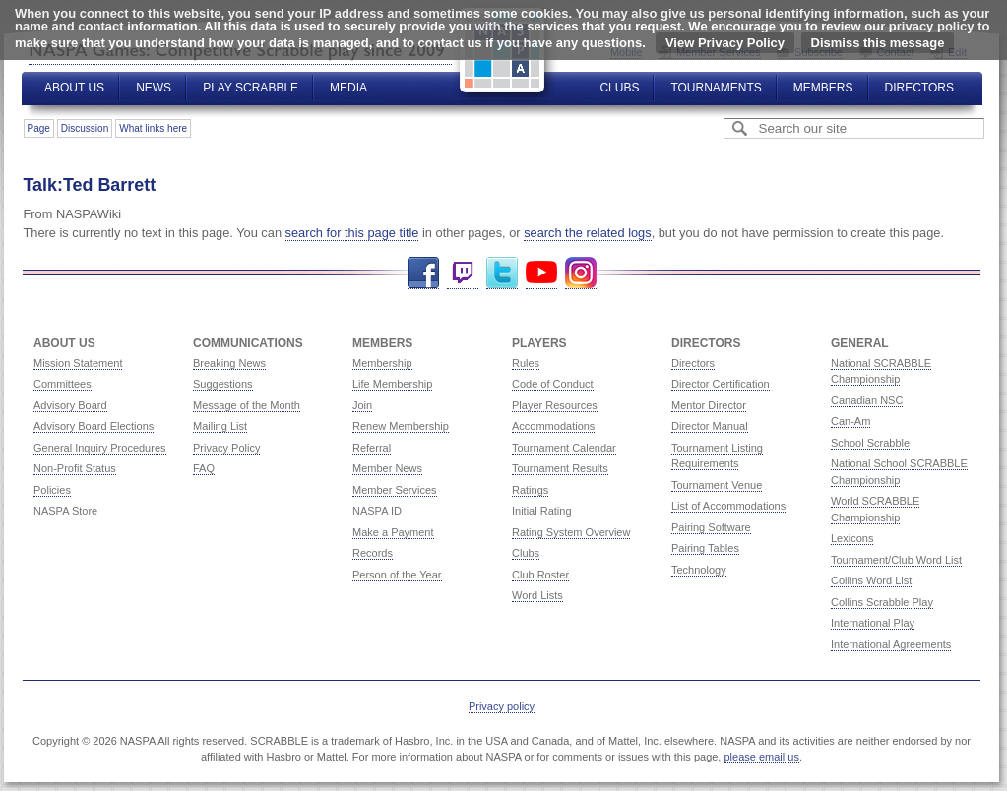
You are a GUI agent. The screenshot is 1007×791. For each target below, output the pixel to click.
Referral (371, 448)
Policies (52, 490)
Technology (698, 570)
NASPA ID (377, 511)
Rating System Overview (571, 532)
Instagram (581, 273)
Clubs (619, 87)
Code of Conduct (553, 384)
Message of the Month (246, 405)
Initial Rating (542, 511)
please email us (761, 756)
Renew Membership (400, 426)
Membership (382, 363)
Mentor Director (708, 405)
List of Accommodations (728, 506)
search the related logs (587, 232)
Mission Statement (77, 363)
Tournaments (715, 87)
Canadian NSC (867, 400)
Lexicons (852, 538)
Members (823, 87)
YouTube (541, 273)
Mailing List (220, 426)
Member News (387, 468)
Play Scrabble (250, 87)
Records (372, 553)
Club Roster (540, 574)
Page (39, 128)
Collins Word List (871, 580)
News (153, 87)
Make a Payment (393, 532)
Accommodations (553, 426)
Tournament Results (560, 468)
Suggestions (223, 384)
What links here (153, 128)
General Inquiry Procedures (99, 448)
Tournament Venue (716, 485)
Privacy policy (502, 706)
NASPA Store (65, 511)
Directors (919, 87)
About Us (74, 87)
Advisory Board (70, 405)
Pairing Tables (705, 548)
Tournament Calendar (564, 448)
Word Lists (537, 595)
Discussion (84, 128)
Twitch (462, 273)
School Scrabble (870, 443)
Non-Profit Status (74, 468)
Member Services (394, 490)
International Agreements (891, 644)
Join (362, 405)
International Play (872, 623)
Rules (525, 363)
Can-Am (850, 421)
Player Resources (555, 405)
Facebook (423, 273)
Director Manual (709, 426)
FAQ (204, 468)
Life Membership (392, 384)
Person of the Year (397, 574)
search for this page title (352, 232)
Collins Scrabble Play (882, 602)
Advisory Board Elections (93, 426)
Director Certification (720, 384)
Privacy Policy (226, 448)
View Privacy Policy (725, 42)
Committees (62, 384)
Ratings (530, 490)
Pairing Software (711, 527)
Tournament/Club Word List (896, 560)
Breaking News (229, 363)
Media (348, 87)
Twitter (502, 273)
